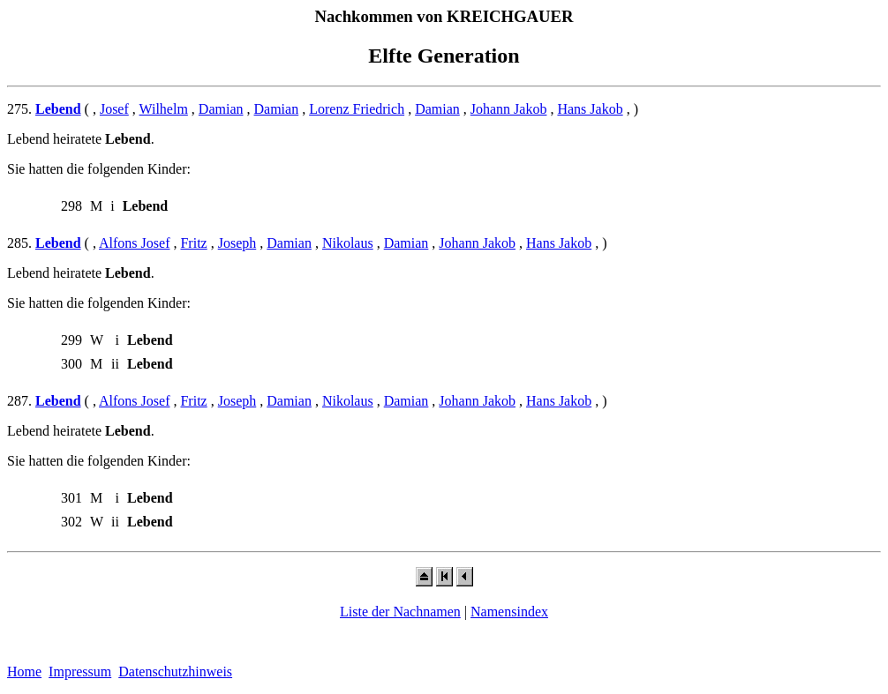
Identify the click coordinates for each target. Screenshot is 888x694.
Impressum (80, 671)
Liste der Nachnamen (400, 611)
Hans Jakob (589, 108)
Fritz (193, 242)
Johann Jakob (508, 108)
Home (24, 671)
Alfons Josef (134, 242)
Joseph (237, 242)
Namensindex (509, 611)
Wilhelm (163, 108)
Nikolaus (347, 242)
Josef (114, 108)
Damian (221, 108)
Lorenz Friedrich (356, 108)
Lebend (58, 108)
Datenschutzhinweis (175, 671)
